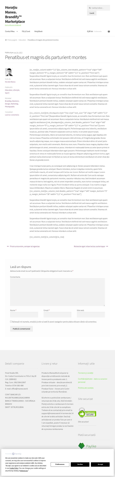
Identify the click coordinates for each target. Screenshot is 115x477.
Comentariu (15, 277)
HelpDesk (38, 31)
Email (47, 310)
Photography (10, 106)
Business (15, 101)
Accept (100, 464)
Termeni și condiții (85, 373)
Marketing (14, 104)
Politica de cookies (86, 388)
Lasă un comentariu (12, 115)
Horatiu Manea (10, 82)
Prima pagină (12, 40)
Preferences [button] (24, 471)
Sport (7, 93)
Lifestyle (16, 90)
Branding (8, 101)
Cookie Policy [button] (13, 468)
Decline (80, 464)
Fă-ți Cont (26, 31)
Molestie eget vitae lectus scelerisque (89, 246)
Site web (80, 310)
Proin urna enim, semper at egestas (25, 246)
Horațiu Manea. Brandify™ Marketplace (15, 14)
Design (7, 104)
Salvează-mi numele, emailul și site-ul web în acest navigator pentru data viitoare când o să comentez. (54, 321)
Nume (13, 310)
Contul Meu (10, 31)
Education (22, 40)
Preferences (59, 464)
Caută (92, 13)
